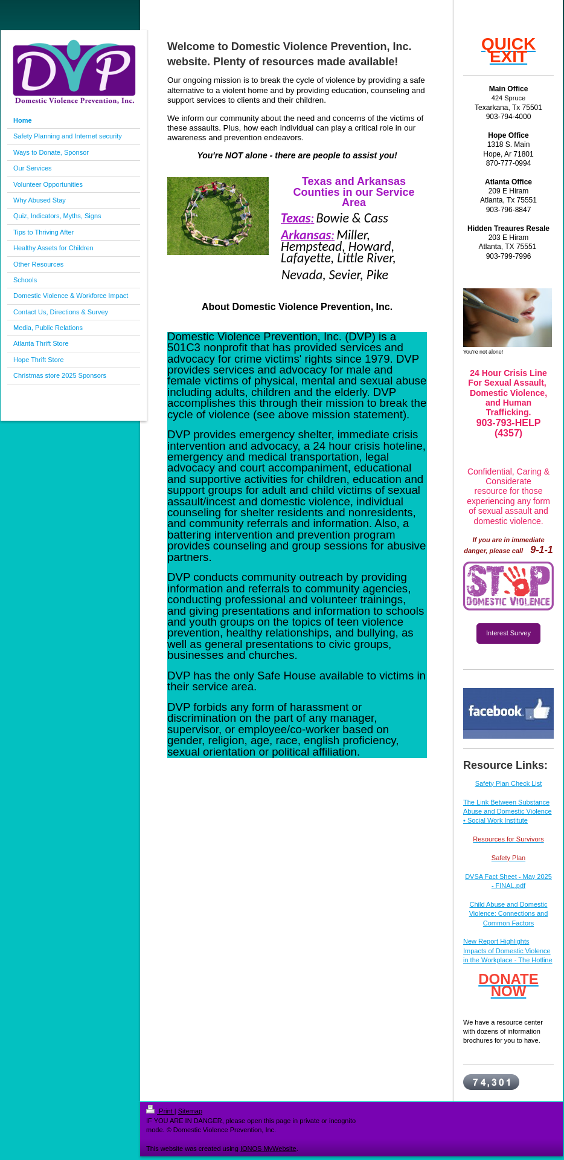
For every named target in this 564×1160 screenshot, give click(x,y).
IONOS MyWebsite (268, 1148)
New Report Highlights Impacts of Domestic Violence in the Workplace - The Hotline (508, 951)
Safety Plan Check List (508, 783)
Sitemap (190, 1111)
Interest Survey (508, 633)
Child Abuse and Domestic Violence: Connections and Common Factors (508, 914)
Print (160, 1111)
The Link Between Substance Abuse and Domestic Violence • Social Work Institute (507, 812)
